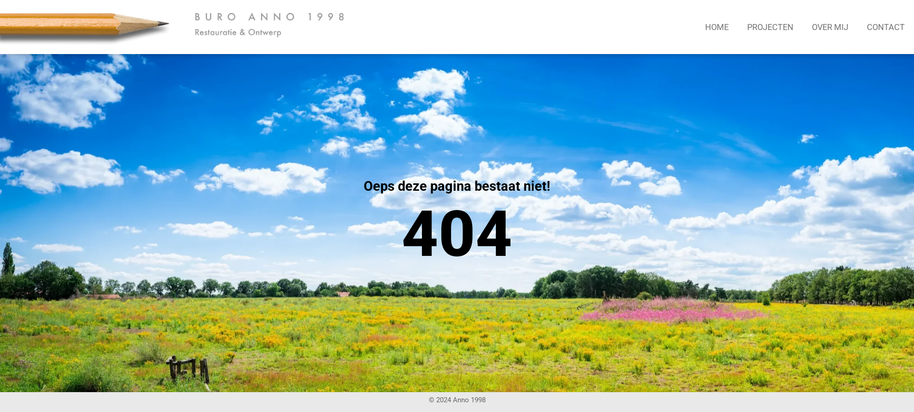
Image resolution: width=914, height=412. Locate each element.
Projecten (770, 27)
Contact (886, 27)
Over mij (830, 27)
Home (717, 27)
